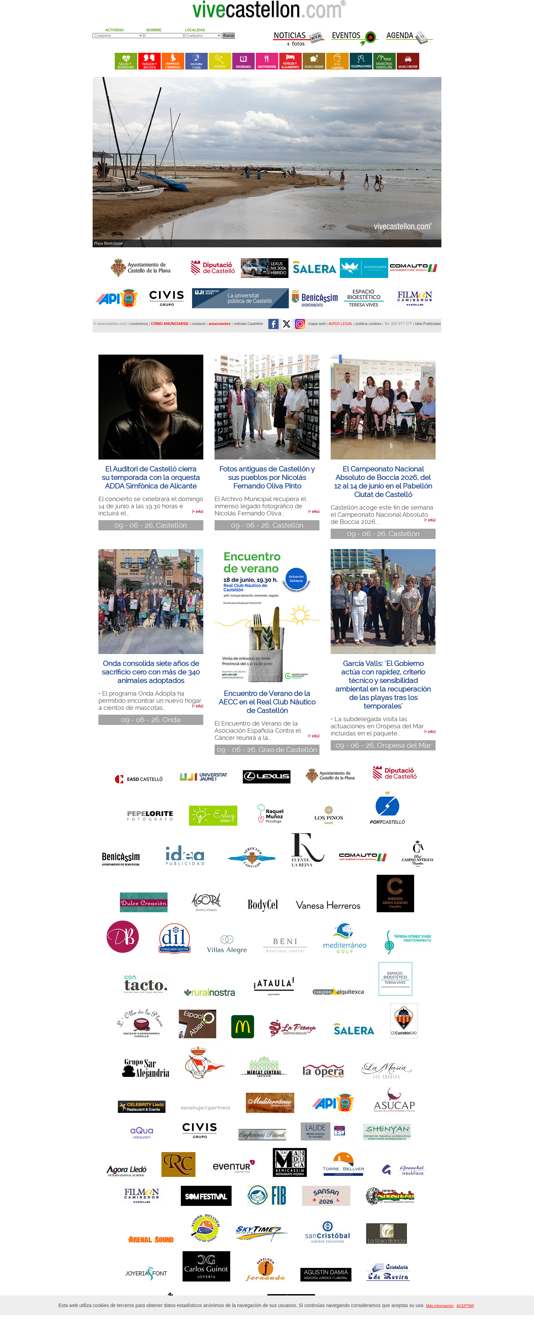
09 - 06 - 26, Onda (150, 720)
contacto (198, 324)
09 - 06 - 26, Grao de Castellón (267, 750)
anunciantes (220, 324)
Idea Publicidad (428, 324)
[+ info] (197, 512)
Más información (440, 1306)
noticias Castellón (248, 324)
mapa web (317, 324)
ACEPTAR (465, 1306)
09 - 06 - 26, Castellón (150, 525)
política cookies (368, 324)
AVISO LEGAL (340, 324)
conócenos (139, 324)
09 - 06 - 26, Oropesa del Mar (383, 745)
